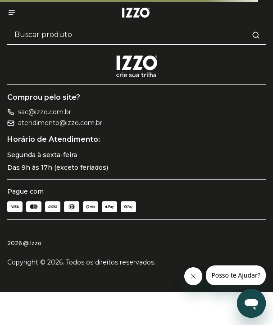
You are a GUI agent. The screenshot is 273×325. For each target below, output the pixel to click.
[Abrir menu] (11, 12)
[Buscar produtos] (136, 35)
